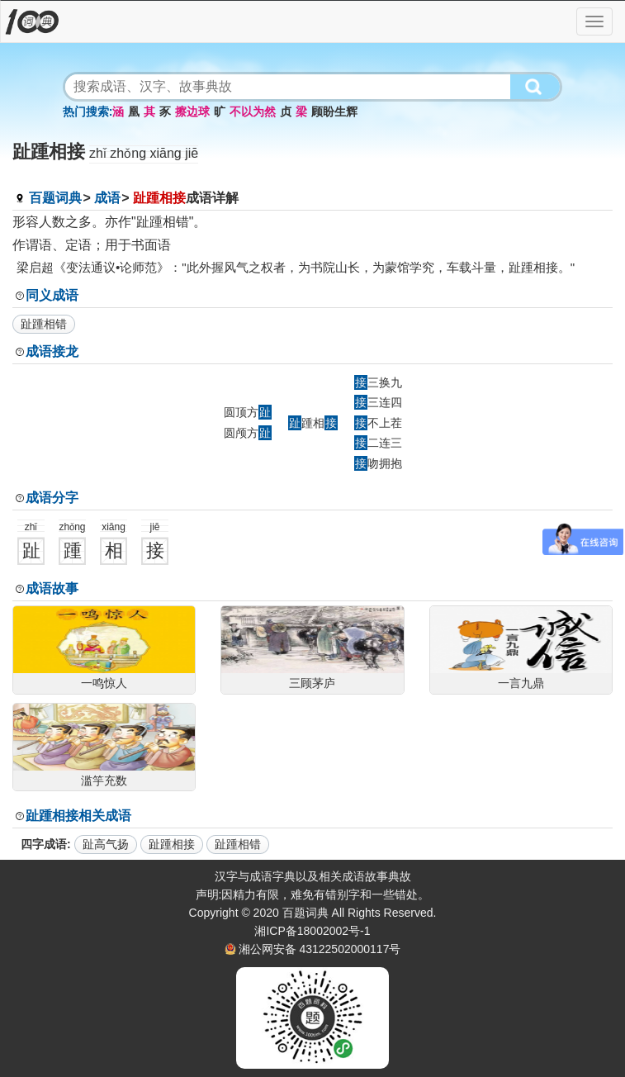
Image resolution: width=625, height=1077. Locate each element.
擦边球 (192, 111)
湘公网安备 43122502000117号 (320, 949)
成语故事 (52, 588)
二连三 (378, 442)
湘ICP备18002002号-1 (312, 930)
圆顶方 (248, 412)
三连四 (378, 402)
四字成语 (44, 844)
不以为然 (253, 111)
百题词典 (55, 198)
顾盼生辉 (334, 111)
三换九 (378, 382)
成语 (107, 198)
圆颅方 (248, 432)
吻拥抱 (378, 463)
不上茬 (378, 422)
